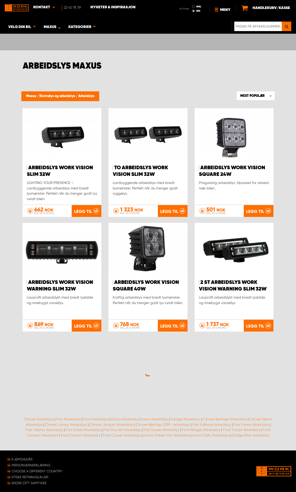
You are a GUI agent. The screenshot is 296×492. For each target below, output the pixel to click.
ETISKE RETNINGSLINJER (30, 477)
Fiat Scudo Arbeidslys (161, 430)
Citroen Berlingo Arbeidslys (225, 419)
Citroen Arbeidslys (39, 419)
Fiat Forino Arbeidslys (251, 424)
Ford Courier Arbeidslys (122, 435)
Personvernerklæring (31, 465)
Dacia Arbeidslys (125, 419)
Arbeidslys (86, 96)
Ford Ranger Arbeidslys (201, 430)
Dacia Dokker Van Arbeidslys (167, 435)
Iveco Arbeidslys (154, 419)
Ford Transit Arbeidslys (241, 430)
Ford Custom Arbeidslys (80, 435)
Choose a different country (37, 471)
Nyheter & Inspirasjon (113, 7)
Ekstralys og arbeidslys (57, 96)
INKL (198, 6)
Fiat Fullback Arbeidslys (212, 424)
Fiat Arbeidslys (68, 419)
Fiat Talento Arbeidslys (44, 430)
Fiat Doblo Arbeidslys (83, 430)
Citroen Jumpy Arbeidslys (66, 424)
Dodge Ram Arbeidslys (251, 435)
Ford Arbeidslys (95, 419)
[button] (256, 95)
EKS (198, 11)
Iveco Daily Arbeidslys (211, 435)
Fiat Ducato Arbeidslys (122, 430)
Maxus (31, 96)
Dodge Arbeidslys (185, 419)
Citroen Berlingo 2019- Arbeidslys (163, 424)
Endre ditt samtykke (29, 483)
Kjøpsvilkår (22, 459)
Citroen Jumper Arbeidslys (111, 424)
